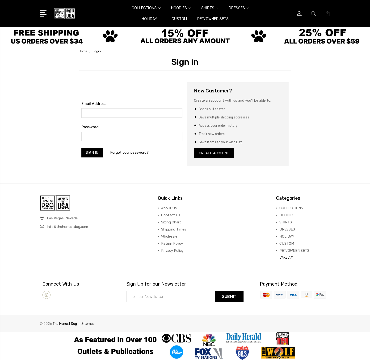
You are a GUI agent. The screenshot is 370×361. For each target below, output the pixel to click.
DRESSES (239, 8)
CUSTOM (179, 19)
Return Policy (172, 244)
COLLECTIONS (146, 8)
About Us (169, 209)
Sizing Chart (171, 223)
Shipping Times (173, 230)
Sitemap (88, 324)
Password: (90, 127)
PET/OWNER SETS (213, 19)
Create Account (214, 153)
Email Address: (94, 103)
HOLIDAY (151, 19)
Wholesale (169, 237)
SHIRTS (209, 8)
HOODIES (181, 8)
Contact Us (170, 216)
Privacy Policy (172, 251)
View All (286, 258)
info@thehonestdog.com (67, 227)
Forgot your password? (130, 153)
